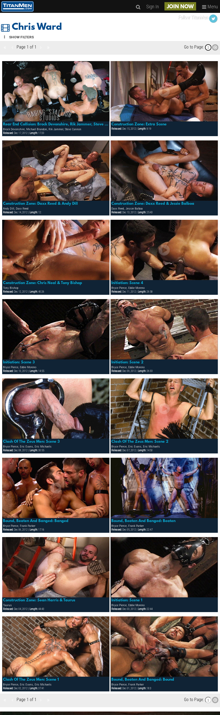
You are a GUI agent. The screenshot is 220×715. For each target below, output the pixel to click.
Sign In (152, 6)
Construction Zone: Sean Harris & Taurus (39, 600)
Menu (210, 6)
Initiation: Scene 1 (126, 600)
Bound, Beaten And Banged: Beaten (143, 521)
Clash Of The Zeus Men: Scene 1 (31, 679)
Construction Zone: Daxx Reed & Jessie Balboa (152, 204)
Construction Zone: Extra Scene (139, 124)
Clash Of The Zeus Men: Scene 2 (139, 442)
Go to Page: (194, 47)
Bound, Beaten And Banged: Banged (35, 521)
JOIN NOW (180, 7)
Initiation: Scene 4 (127, 283)
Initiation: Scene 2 (127, 362)
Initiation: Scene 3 (19, 362)
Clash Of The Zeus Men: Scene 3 (31, 442)
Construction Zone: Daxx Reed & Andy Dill (40, 204)
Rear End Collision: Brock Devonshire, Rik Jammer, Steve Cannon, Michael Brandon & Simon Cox (56, 124)
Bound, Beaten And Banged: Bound (142, 679)
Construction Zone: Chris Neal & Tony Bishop (42, 283)
